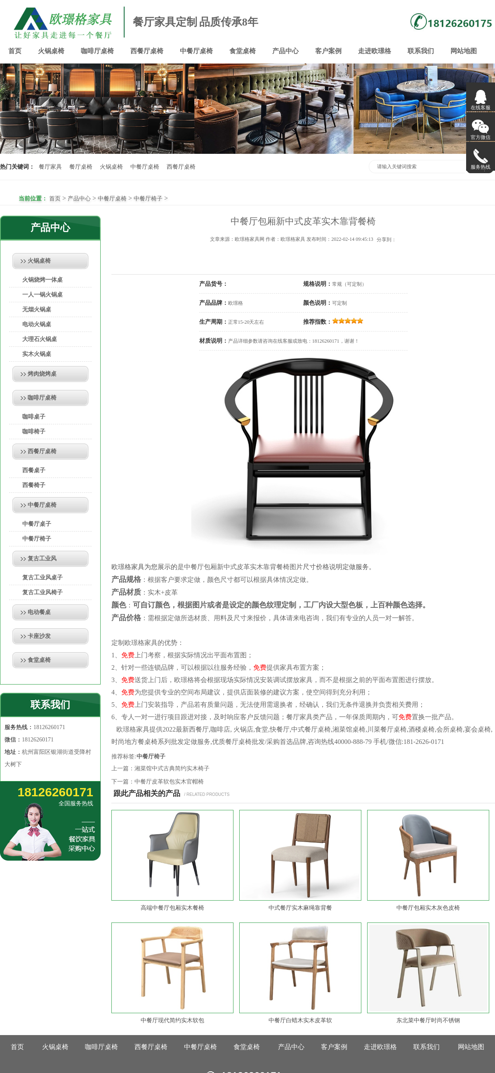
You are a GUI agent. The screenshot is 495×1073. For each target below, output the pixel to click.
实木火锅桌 (36, 354)
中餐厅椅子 (148, 198)
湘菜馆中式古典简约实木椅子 (172, 768)
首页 (14, 50)
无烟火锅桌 (36, 309)
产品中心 (285, 50)
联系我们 (421, 50)
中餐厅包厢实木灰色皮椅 (428, 908)
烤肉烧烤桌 (42, 374)
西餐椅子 (33, 485)
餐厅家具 (50, 167)
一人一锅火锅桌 (42, 295)
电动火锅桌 (36, 324)
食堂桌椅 (242, 50)
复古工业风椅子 (42, 592)
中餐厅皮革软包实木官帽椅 (169, 782)
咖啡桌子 (33, 417)
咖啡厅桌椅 (97, 50)
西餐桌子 (33, 470)
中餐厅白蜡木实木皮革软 (300, 1020)
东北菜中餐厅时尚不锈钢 (428, 1020)
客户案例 (328, 50)
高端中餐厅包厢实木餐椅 (172, 908)
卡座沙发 (39, 636)
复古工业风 (42, 558)
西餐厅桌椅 (146, 50)
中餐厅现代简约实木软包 (172, 1020)
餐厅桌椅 (80, 167)
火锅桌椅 (51, 50)
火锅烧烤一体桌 (42, 280)
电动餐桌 (39, 612)
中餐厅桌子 (36, 524)
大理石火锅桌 (39, 339)
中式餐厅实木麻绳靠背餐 (300, 908)
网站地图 (463, 50)
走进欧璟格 (374, 50)
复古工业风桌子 (42, 577)
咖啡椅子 (33, 431)
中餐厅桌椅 (196, 50)
